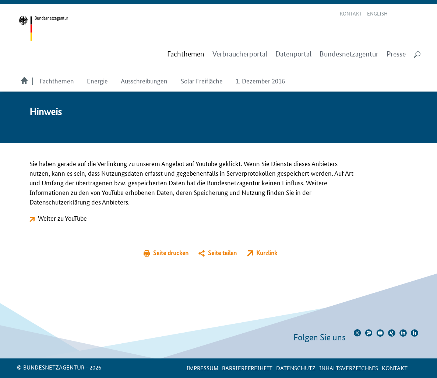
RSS (417, 14)
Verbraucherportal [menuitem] (239, 54)
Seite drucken (170, 253)
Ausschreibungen (144, 80)
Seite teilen (222, 253)
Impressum (202, 368)
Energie (97, 80)
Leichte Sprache (398, 14)
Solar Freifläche (202, 80)
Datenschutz (296, 368)
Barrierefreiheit (247, 368)
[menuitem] (185, 54)
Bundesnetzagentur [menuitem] (349, 54)
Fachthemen (57, 80)
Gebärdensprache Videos (407, 14)
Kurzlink (266, 253)
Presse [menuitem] (396, 54)
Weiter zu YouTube (62, 217)
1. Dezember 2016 (260, 80)
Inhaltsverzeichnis (348, 368)
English (377, 13)
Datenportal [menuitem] (293, 54)
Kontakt (351, 13)
